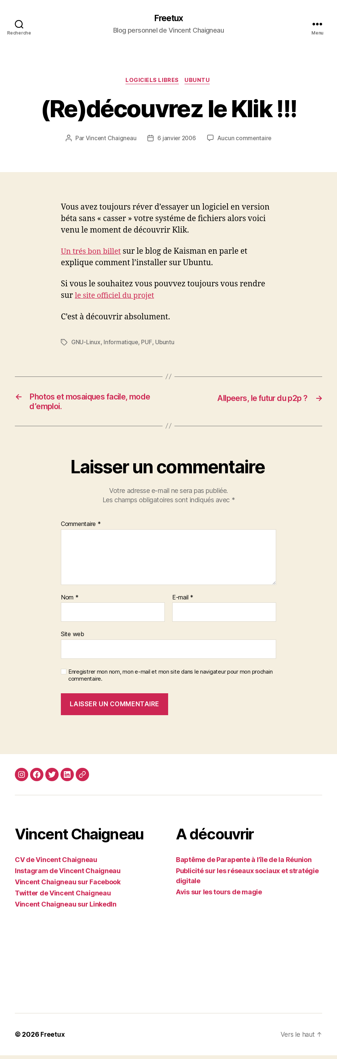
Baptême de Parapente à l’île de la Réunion (244, 863)
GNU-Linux (86, 343)
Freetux (168, 18)
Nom (70, 601)
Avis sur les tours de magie (219, 896)
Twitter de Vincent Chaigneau (63, 897)
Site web (72, 637)
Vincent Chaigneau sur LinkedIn (66, 908)
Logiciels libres (152, 81)
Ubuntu (199, 81)
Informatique (121, 343)
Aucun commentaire (245, 139)
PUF (146, 343)
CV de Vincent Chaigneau (56, 863)
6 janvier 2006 (176, 139)
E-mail (182, 601)
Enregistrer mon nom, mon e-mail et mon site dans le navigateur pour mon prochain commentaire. (170, 678)
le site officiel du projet (117, 297)
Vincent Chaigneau (109, 139)
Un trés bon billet (92, 253)
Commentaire (81, 527)
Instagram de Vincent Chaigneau (68, 874)
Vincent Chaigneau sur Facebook (68, 885)
